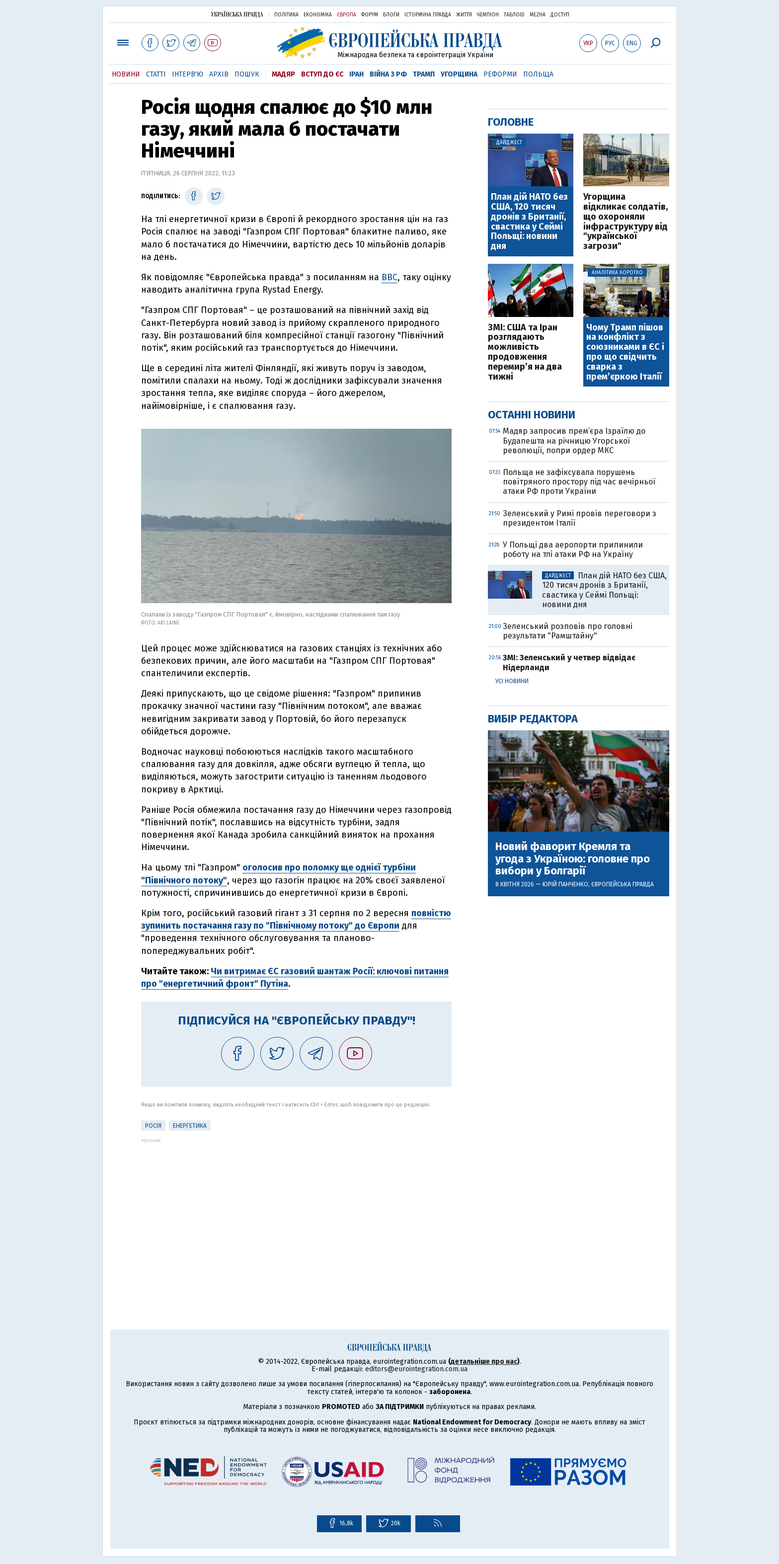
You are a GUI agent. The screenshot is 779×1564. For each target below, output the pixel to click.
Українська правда (237, 14)
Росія (153, 1125)
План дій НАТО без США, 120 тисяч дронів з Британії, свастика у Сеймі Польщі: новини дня (529, 221)
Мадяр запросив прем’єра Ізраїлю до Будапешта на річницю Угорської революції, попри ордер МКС (574, 440)
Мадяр (283, 74)
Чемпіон (488, 15)
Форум (369, 15)
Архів (219, 74)
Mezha (537, 15)
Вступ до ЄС (322, 74)
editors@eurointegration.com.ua (416, 1369)
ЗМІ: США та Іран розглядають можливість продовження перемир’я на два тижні (525, 352)
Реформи (500, 74)
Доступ (559, 15)
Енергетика (190, 1125)
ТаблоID (514, 15)
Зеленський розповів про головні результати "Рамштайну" (567, 631)
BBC (389, 277)
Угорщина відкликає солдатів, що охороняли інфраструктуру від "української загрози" (625, 221)
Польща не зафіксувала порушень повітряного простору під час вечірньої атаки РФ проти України (579, 482)
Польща (538, 74)
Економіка (318, 15)
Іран (356, 74)
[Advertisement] (296, 1212)
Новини (126, 74)
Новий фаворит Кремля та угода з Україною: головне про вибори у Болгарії (572, 859)
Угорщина (459, 74)
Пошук (246, 74)
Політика (286, 15)
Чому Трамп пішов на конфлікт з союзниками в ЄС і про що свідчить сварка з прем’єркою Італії (625, 352)
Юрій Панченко (565, 884)
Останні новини (531, 414)
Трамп (424, 74)
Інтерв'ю (187, 74)
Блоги (391, 15)
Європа (346, 15)
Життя (464, 15)
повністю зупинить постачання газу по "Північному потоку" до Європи (296, 919)
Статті (156, 74)
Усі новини (512, 681)
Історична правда (427, 15)
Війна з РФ (388, 74)
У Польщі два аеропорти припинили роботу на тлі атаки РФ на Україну (573, 549)
